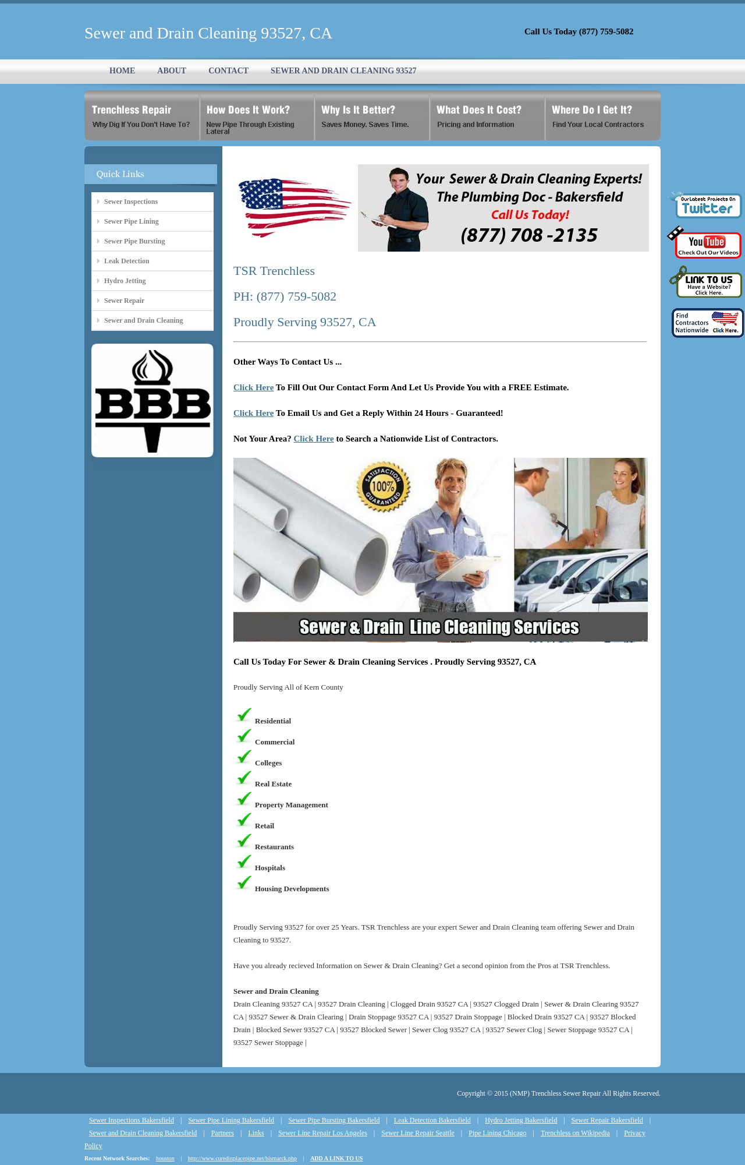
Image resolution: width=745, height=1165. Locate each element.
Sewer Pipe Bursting (134, 241)
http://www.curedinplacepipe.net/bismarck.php (242, 1158)
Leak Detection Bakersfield (432, 1120)
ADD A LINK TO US (336, 1158)
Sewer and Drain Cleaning (143, 320)
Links (256, 1133)
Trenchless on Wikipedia (575, 1133)
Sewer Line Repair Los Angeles (322, 1133)
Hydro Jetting (125, 281)
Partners (222, 1133)
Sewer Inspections (131, 201)
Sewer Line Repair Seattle (418, 1133)
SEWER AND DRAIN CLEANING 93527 (343, 70)
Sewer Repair (124, 300)
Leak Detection (127, 261)
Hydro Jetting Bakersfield (521, 1120)
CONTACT (228, 70)
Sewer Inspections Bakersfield (131, 1120)
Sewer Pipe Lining (131, 221)
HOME (122, 70)
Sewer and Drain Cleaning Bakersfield (143, 1133)
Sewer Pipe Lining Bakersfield (231, 1120)
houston (165, 1158)
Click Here (253, 387)
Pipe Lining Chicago (497, 1133)
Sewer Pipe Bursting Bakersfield (333, 1120)
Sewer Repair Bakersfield (607, 1120)
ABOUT (171, 70)
